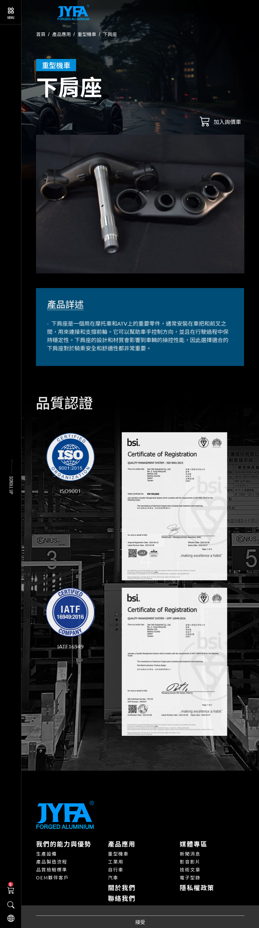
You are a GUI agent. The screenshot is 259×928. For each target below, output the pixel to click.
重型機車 (87, 34)
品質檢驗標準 (51, 869)
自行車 (115, 869)
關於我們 (121, 887)
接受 (140, 922)
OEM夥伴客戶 (52, 877)
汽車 (113, 877)
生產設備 (46, 854)
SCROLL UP (11, 485)
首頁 (41, 34)
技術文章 (190, 869)
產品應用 (61, 34)
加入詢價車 (227, 122)
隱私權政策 (197, 887)
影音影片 (190, 861)
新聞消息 (190, 854)
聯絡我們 (121, 898)
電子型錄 (190, 877)
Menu (10, 17)
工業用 (115, 861)
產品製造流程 (51, 861)
